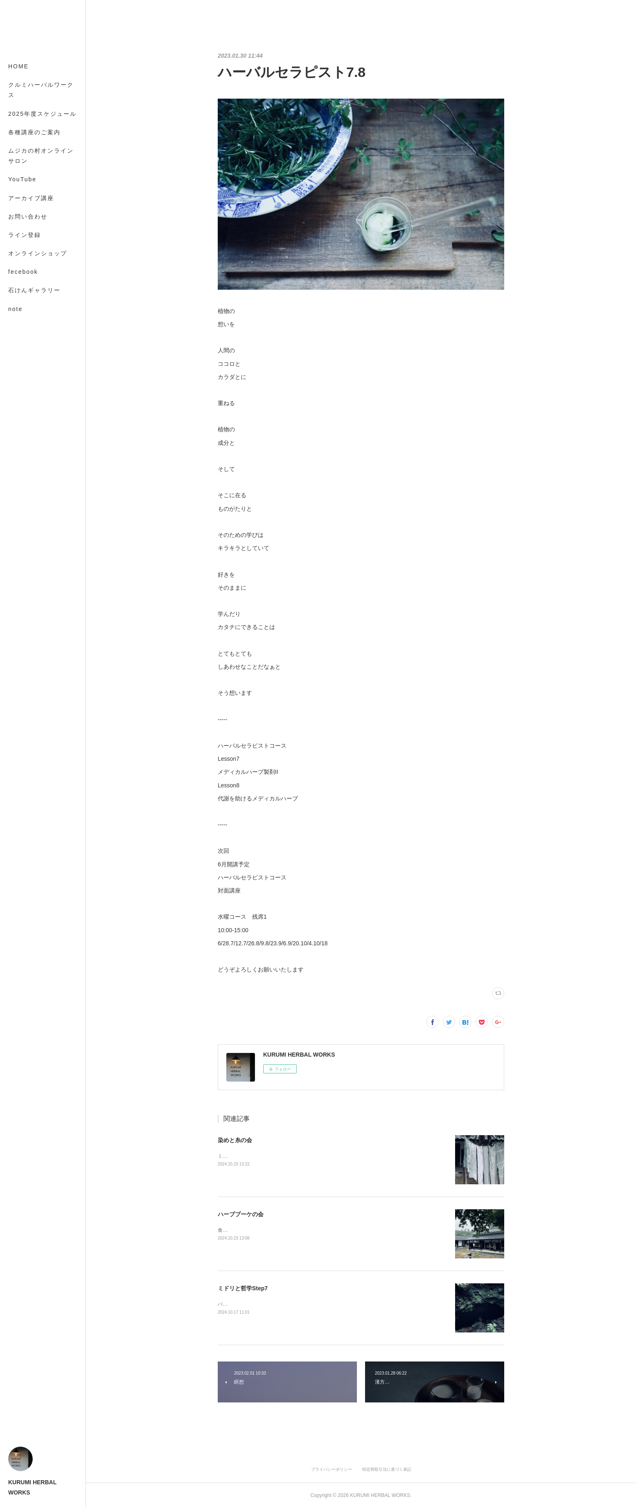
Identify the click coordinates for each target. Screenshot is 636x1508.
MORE (18, 290)
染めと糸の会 (235, 1140)
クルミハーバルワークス (41, 89)
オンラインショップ (37, 253)
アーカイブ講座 (31, 198)
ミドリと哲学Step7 (243, 1288)
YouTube (22, 179)
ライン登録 (24, 235)
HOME (18, 66)
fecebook (23, 271)
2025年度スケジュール (42, 113)
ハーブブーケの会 (241, 1214)
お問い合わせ (27, 216)
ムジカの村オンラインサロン (41, 155)
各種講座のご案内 (34, 132)
